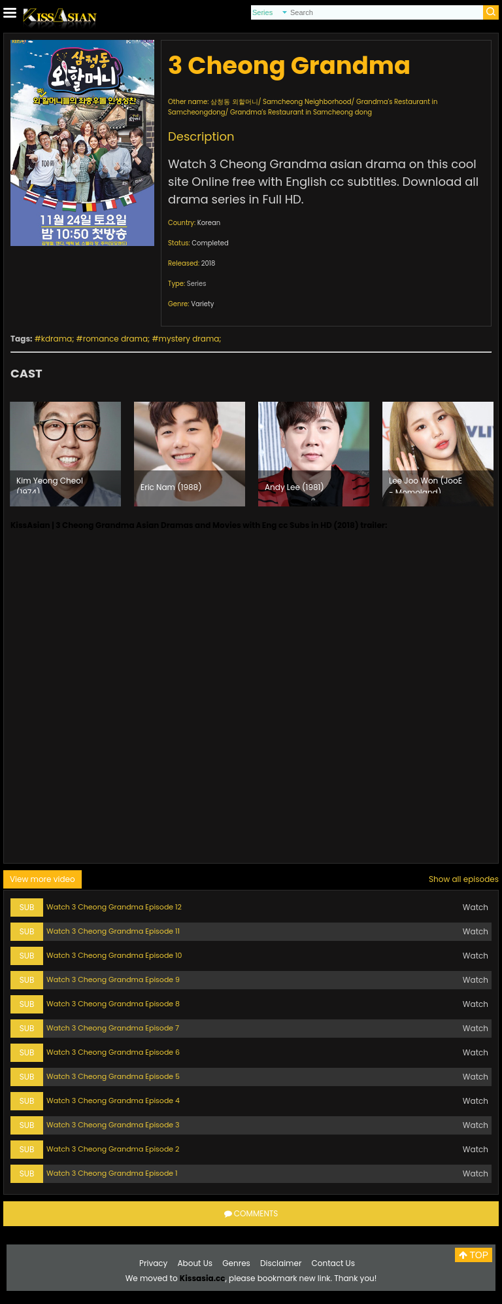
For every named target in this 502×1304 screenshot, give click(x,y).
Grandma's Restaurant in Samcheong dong (301, 112)
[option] (65, 454)
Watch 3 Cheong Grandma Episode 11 (113, 931)
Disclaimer (280, 1263)
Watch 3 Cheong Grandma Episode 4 (113, 1100)
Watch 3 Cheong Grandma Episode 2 (112, 1149)
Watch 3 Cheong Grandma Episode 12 (114, 907)
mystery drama (189, 338)
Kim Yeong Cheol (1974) (49, 484)
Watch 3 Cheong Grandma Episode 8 (113, 1003)
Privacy (153, 1263)
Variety (202, 304)
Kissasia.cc (203, 1278)
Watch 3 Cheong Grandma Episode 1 (112, 1173)
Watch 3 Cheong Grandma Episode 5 (113, 1076)
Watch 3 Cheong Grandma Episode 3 (113, 1124)
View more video (42, 879)
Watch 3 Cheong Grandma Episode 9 (113, 979)
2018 (208, 263)
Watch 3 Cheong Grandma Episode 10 (114, 955)
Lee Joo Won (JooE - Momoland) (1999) (425, 484)
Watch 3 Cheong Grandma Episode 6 (113, 1052)
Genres (236, 1263)
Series (197, 284)
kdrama (56, 338)
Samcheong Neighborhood (307, 102)
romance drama (115, 338)
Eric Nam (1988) (171, 487)
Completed (210, 243)
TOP (473, 1255)
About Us (195, 1263)
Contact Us (333, 1263)
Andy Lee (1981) (294, 487)
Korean (208, 223)
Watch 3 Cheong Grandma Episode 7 (112, 1028)
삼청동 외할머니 (234, 102)
